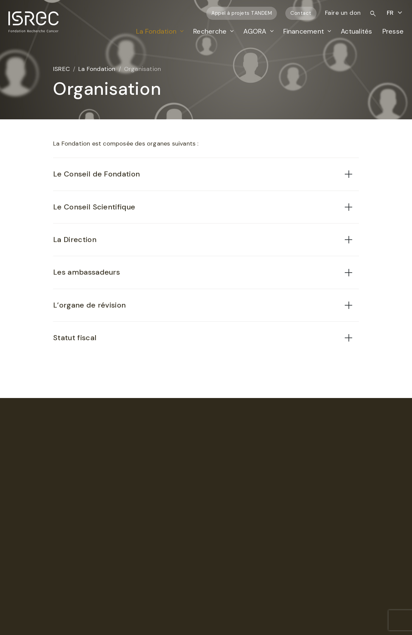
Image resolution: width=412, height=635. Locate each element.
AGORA (254, 31)
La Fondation (156, 31)
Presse (393, 31)
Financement (303, 31)
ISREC (61, 69)
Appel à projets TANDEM (241, 13)
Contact (301, 13)
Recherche (209, 31)
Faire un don (343, 13)
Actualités (356, 31)
